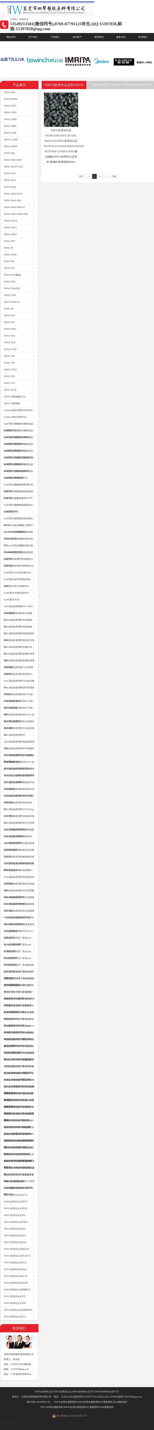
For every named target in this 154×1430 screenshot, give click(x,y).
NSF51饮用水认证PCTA (15, 1276)
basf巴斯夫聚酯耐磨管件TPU (18, 498)
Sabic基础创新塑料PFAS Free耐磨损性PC (18, 934)
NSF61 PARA (10, 234)
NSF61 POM (10, 295)
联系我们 (143, 37)
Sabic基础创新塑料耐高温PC (18, 674)
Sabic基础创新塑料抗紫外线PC (18, 650)
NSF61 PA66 (10, 187)
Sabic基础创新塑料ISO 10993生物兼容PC (18, 609)
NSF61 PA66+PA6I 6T (14, 207)
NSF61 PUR (9, 342)
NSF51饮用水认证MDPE (16, 1283)
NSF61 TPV (9, 383)
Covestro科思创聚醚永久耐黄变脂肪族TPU (18, 535)
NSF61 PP (8, 309)
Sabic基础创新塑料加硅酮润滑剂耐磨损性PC (19, 866)
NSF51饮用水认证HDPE (16, 1188)
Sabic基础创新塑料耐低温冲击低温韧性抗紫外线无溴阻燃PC (19, 792)
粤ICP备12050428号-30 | (39, 1402)
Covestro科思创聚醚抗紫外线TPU (18, 542)
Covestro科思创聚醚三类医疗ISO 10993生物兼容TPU (18, 528)
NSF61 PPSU (10, 329)
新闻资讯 (99, 37)
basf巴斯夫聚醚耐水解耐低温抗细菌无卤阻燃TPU (18, 460)
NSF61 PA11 (10, 173)
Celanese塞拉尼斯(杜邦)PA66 (18, 410)
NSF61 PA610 (10, 221)
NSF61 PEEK (10, 254)
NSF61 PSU (9, 336)
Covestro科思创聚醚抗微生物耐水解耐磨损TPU (18, 548)
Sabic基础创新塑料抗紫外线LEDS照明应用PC (18, 839)
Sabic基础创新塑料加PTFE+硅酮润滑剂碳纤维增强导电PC (19, 765)
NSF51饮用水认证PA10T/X (17, 1256)
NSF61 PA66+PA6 (12, 200)
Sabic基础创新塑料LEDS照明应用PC (18, 670)
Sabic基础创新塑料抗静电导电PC (19, 819)
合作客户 (77, 37)
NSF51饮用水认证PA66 (15, 1269)
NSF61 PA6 (9, 153)
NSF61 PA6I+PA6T (13, 160)
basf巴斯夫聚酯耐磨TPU (16, 478)
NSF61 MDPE (10, 146)
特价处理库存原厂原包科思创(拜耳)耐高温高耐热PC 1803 (19, 981)
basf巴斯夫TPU (11, 511)
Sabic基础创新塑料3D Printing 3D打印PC (19, 812)
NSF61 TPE (9, 363)
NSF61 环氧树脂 (12, 403)
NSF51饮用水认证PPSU (15, 1208)
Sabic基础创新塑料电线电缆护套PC (19, 636)
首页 (105, 85)
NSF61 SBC (9, 356)
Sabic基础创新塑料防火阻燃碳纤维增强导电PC (19, 758)
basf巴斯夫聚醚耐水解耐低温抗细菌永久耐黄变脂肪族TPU (18, 454)
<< (88, 176)
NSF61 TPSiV (10, 369)
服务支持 (121, 37)
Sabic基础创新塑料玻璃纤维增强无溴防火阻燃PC (19, 778)
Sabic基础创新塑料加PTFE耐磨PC (18, 711)
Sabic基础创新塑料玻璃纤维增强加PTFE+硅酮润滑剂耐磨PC (19, 772)
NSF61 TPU (9, 376)
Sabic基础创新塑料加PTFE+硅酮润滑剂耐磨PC (19, 718)
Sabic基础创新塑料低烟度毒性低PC (19, 745)
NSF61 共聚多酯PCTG (15, 396)
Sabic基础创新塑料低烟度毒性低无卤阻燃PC (19, 927)
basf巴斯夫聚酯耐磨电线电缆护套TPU (18, 494)
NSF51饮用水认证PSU (15, 1229)
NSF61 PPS (9, 322)
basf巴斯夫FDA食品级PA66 (17, 572)
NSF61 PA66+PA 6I (13, 194)
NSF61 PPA (9, 315)
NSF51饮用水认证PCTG (16, 1195)
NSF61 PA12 (10, 180)
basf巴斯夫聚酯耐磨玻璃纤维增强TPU (18, 488)
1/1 (100, 176)
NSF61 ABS (9, 92)
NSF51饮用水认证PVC (15, 1296)
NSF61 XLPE (10, 390)
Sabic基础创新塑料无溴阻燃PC (18, 623)
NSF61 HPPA (10, 126)
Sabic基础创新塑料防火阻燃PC (18, 616)
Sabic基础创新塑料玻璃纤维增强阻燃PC (19, 663)
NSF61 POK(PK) (12, 288)
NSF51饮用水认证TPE (15, 1303)
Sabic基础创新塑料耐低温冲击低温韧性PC (19, 785)
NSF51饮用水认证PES (15, 1235)
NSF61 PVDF (10, 349)
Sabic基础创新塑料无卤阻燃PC (18, 630)
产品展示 (55, 37)
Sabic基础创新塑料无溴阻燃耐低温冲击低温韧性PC (19, 833)
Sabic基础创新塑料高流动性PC (18, 805)
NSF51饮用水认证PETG (16, 1201)
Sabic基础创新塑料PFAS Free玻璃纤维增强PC (17, 920)
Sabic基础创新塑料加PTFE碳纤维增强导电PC (18, 697)
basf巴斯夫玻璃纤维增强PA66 (18, 566)
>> (107, 176)
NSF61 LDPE (10, 133)
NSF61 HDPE (10, 119)
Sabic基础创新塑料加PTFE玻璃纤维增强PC (18, 704)
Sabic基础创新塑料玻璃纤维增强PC (19, 657)
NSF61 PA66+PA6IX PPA (16, 214)
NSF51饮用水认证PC (14, 1181)
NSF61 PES (9, 268)
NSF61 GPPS (10, 112)
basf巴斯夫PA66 (12, 599)
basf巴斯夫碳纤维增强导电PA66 (17, 582)
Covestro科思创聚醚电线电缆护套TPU (18, 555)
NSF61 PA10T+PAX (13, 166)
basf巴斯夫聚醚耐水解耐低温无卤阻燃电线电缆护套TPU (18, 433)
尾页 (114, 176)
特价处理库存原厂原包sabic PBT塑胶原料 (18, 961)
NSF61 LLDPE (11, 139)
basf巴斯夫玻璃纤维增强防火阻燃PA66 (18, 562)
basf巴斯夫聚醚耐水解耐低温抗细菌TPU (18, 427)
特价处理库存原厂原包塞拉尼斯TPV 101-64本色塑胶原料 (19, 1056)
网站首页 (11, 37)
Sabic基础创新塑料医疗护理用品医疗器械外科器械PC (19, 826)
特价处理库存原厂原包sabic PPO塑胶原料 (18, 954)
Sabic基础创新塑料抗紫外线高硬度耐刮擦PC (19, 846)
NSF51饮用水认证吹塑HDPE (18, 1310)
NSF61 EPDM (10, 99)
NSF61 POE (9, 281)
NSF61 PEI (9, 261)
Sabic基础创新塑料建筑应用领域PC (19, 887)
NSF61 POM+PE (12, 302)
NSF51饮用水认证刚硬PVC (17, 1289)
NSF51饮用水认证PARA (16, 1222)
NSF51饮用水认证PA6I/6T (17, 1249)
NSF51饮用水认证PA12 (15, 1262)
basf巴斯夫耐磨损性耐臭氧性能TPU (18, 521)
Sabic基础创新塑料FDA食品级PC (19, 684)
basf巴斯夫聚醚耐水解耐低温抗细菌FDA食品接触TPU (18, 467)
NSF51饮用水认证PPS (15, 1215)
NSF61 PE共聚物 (12, 275)
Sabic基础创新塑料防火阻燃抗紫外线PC (19, 724)
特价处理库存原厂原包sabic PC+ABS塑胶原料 (18, 941)
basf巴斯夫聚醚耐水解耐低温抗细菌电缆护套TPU (18, 440)
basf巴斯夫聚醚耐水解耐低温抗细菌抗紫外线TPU (18, 447)
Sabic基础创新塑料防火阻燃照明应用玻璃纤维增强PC (19, 900)
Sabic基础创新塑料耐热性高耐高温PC (19, 853)
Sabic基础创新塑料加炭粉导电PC (19, 643)
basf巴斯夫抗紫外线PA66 (16, 593)
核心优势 (11, 45)
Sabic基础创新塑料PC (15, 735)
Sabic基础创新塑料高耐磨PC (18, 870)
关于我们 (33, 37)
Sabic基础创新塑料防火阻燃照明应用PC (19, 907)
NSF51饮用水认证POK (15, 1242)
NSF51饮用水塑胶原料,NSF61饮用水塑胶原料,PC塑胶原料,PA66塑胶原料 (90, 1402)
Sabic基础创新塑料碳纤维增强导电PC (19, 690)
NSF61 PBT (9, 241)
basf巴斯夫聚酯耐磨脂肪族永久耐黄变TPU (18, 508)
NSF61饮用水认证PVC (15, 1316)
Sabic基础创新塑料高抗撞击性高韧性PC (19, 880)
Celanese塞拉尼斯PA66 (15, 417)
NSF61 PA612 (10, 227)
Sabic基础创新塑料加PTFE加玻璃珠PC (18, 799)
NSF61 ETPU (10, 106)
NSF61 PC (9, 248)
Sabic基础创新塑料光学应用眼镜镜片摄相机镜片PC (19, 893)
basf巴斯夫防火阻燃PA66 (16, 586)
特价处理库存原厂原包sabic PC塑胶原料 (18, 948)
